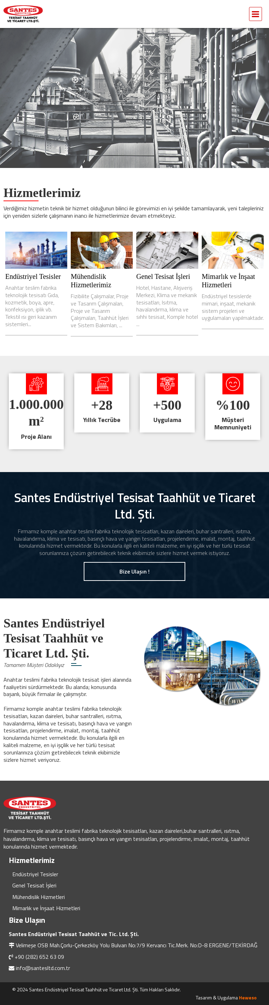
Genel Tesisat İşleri (163, 276)
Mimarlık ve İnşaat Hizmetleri (46, 908)
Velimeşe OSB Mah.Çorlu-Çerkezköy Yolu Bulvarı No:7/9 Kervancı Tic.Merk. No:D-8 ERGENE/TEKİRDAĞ (136, 945)
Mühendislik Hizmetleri (38, 897)
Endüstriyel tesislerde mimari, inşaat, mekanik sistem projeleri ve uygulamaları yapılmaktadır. (233, 307)
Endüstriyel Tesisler (33, 276)
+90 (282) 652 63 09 (39, 957)
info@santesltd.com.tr (43, 968)
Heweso (248, 997)
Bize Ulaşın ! (134, 571)
